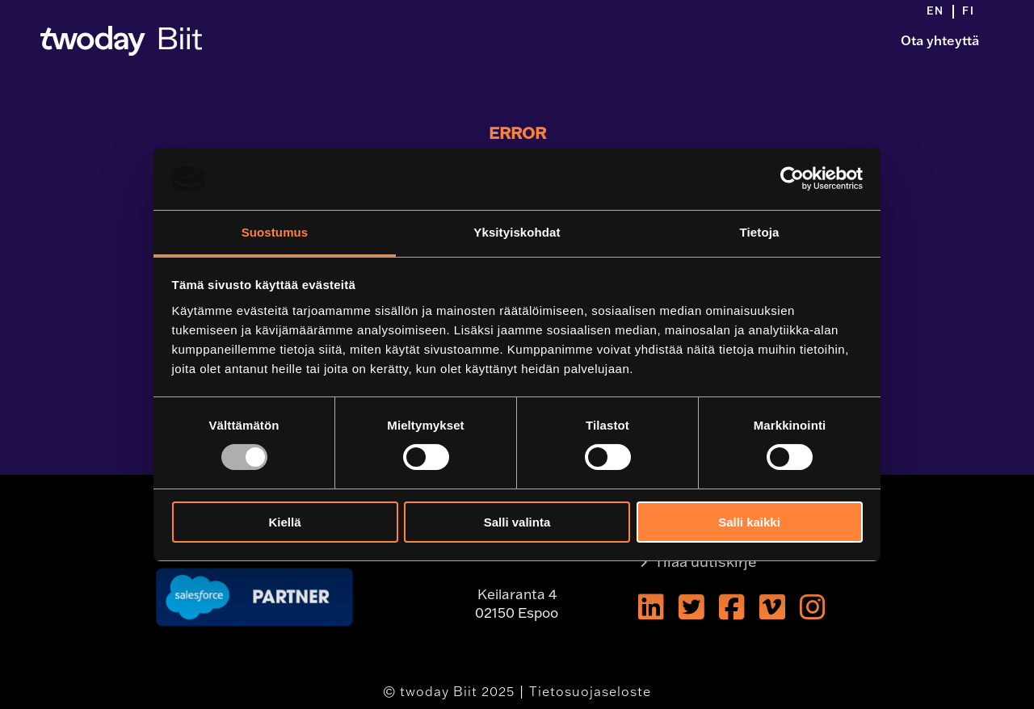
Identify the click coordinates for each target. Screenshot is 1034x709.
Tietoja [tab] (760, 232)
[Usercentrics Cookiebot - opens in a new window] (792, 178)
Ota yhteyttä (940, 40)
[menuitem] (940, 12)
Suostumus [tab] (275, 232)
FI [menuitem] (968, 10)
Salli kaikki (749, 522)
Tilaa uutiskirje (705, 561)
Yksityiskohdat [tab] (516, 232)
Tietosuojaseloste (590, 691)
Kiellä (284, 522)
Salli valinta (517, 522)
